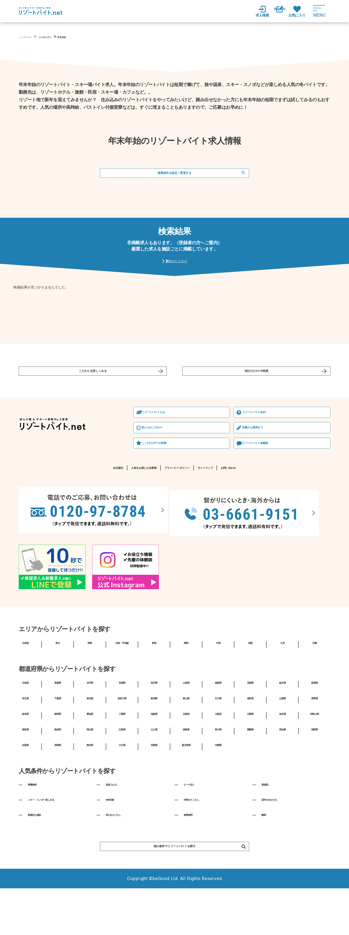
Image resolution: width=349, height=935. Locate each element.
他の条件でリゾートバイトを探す (189, 890)
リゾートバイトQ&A (175, 450)
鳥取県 (25, 771)
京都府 (186, 755)
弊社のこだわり (179, 269)
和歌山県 (314, 755)
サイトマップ (231, 509)
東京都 (90, 740)
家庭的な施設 (40, 856)
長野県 (314, 740)
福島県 (218, 724)
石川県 (218, 740)
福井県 (250, 740)
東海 (154, 684)
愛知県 (90, 755)
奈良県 (282, 755)
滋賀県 (154, 755)
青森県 (58, 724)
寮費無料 (36, 826)
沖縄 (314, 684)
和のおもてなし (120, 856)
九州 (282, 684)
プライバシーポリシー (178, 509)
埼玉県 (25, 740)
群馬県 (314, 724)
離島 (266, 856)
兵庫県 (250, 755)
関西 (186, 684)
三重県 (122, 755)
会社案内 (70, 509)
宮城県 (122, 724)
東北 (58, 684)
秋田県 (154, 724)
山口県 (154, 771)
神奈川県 (122, 740)
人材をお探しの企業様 (116, 509)
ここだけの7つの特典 (45, 484)
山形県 (186, 724)
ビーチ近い (194, 826)
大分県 (122, 786)
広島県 (122, 771)
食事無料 (192, 856)
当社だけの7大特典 (256, 384)
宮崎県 (154, 786)
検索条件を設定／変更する (174, 176)
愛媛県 (250, 771)
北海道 (25, 684)
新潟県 (154, 740)
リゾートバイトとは (44, 450)
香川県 (218, 771)
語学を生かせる (276, 841)
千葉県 (58, 740)
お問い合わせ (274, 509)
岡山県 (90, 771)
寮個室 (268, 826)
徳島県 (186, 771)
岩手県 (90, 724)
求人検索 (252, 11)
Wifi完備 (113, 841)
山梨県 (282, 740)
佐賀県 (25, 786)
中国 (218, 684)
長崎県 (58, 786)
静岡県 (58, 755)
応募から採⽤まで (173, 467)
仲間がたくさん (198, 841)
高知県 (282, 771)
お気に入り (296, 11)
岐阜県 (25, 755)
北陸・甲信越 (122, 684)
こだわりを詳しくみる (93, 384)
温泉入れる (116, 826)
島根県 (58, 771)
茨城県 (250, 724)
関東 (90, 684)
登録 (274, 12)
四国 (250, 684)
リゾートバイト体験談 (176, 484)
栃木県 (282, 724)
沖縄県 (218, 786)
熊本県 (90, 786)
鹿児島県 (186, 786)
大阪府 (218, 755)
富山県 (186, 740)
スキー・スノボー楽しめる (52, 841)
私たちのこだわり (43, 467)
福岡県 (314, 771)
